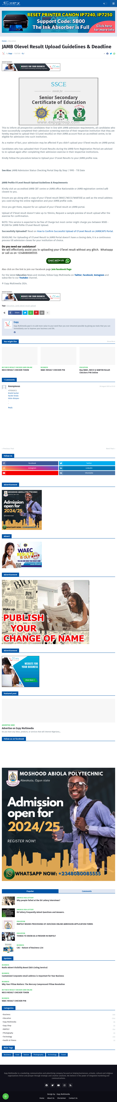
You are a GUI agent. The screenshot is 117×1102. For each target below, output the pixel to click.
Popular (30, 891)
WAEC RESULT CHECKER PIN (53, 370)
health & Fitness (59, 1040)
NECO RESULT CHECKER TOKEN (15, 370)
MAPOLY (59, 1029)
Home (4, 41)
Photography (59, 1033)
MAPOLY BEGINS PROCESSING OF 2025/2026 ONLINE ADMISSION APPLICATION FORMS (55, 924)
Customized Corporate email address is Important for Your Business (33, 976)
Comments (87, 891)
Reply (10, 408)
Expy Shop (59, 1026)
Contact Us (73, 1098)
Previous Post (8, 449)
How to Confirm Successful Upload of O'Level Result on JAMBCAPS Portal (75, 231)
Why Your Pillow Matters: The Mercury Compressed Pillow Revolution (33, 984)
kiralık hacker (13, 393)
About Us (50, 1098)
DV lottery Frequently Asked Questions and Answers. (40, 912)
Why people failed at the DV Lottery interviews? (38, 900)
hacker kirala (13, 396)
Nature (26, 1055)
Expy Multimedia (59, 1022)
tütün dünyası (13, 398)
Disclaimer (61, 1098)
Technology (59, 1037)
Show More (111, 341)
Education (12, 41)
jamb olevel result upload (25, 306)
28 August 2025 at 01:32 (107, 386)
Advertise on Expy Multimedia (18, 728)
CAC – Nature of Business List (30, 948)
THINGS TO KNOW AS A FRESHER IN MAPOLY (36, 936)
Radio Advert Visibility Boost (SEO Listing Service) (24, 967)
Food (17, 1055)
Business (59, 1014)
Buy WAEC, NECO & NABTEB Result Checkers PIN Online (94, 371)
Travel (63, 1055)
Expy (16, 322)
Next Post (110, 449)
